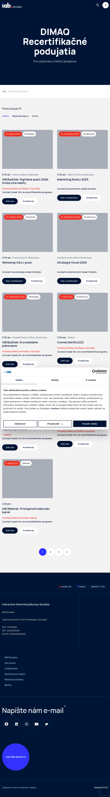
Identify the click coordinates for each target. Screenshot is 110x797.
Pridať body (28, 201)
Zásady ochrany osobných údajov (19, 788)
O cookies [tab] (91, 380)
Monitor (65, 586)
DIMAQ (81, 586)
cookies (55, 408)
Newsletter (98, 586)
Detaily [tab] (55, 380)
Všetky (5, 116)
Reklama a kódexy (14, 679)
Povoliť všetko (89, 424)
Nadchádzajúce (20, 116)
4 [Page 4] (67, 552)
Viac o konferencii (69, 197)
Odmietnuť (20, 424)
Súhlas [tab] (19, 380)
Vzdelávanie (10, 668)
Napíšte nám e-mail (33, 710)
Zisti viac (10, 201)
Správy (8, 685)
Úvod (4, 91)
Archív (35, 116)
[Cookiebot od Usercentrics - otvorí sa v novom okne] (94, 372)
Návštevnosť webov (15, 674)
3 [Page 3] (58, 552)
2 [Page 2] (50, 552)
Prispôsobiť (55, 424)
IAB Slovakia (10, 657)
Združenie (10, 663)
